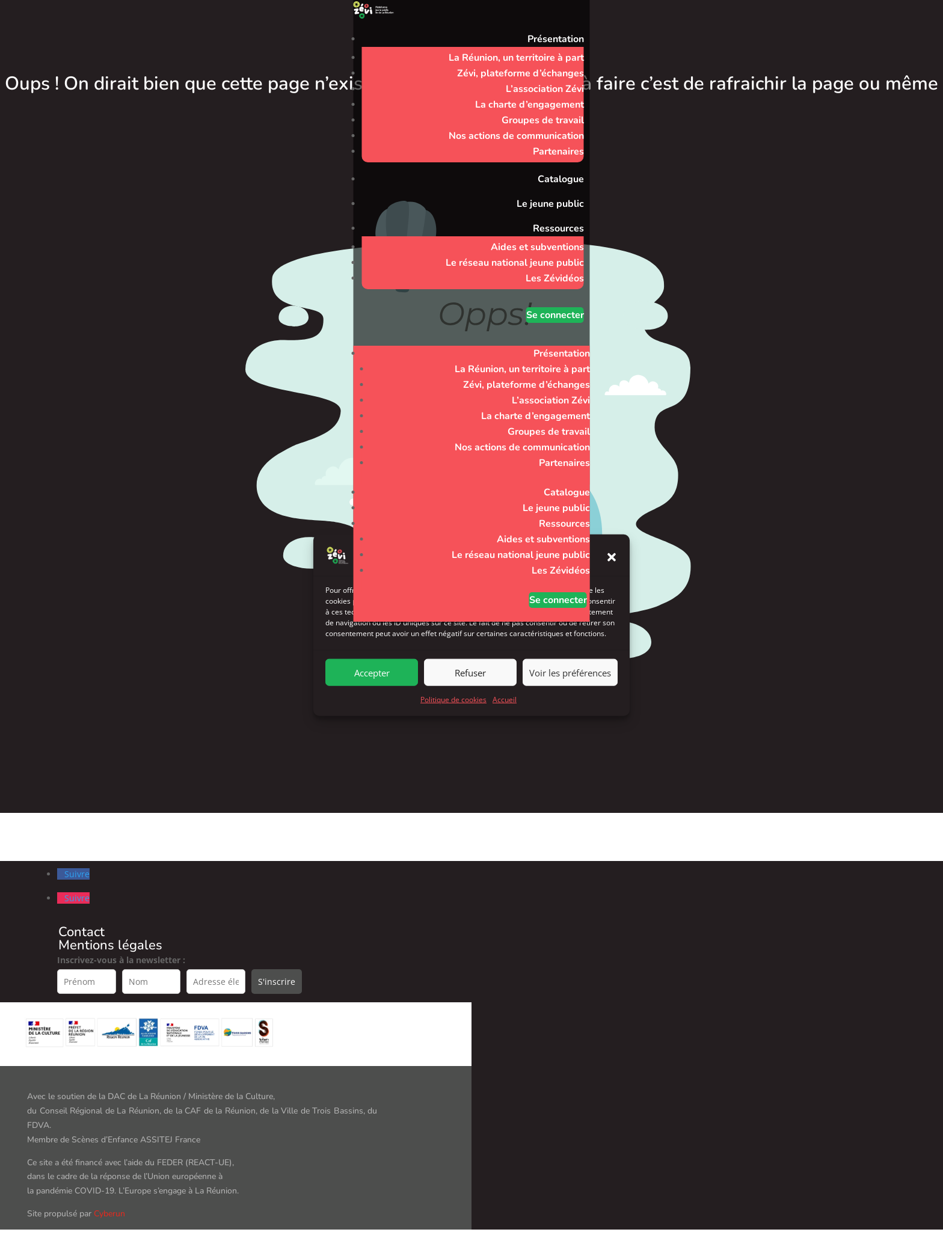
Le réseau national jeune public (515, 262)
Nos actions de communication (516, 135)
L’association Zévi (545, 89)
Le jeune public (550, 203)
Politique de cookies (453, 711)
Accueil (505, 711)
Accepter (372, 684)
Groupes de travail (543, 120)
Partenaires (558, 151)
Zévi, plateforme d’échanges (520, 73)
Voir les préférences (570, 684)
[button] (612, 569)
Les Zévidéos (555, 278)
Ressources (558, 228)
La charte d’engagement (529, 104)
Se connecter (555, 315)
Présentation (555, 39)
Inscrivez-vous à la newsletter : (121, 960)
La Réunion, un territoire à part (516, 57)
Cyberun (109, 1213)
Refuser (470, 684)
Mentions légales (110, 945)
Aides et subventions (537, 247)
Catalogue (561, 179)
